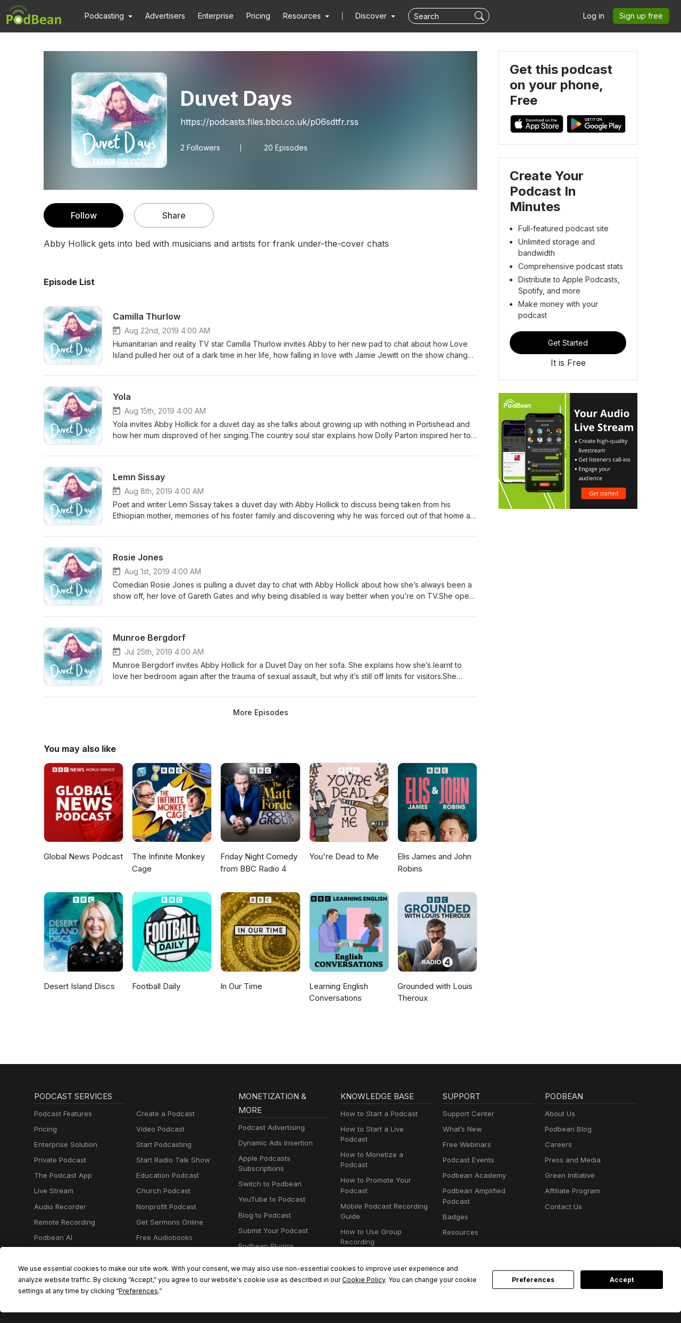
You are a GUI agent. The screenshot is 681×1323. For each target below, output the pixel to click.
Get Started (568, 316)
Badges (455, 1207)
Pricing (250, 16)
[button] (107, 16)
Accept (622, 1280)
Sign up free (643, 16)
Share (174, 215)
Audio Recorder (58, 1207)
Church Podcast (161, 1191)
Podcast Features (61, 1114)
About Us (559, 1114)
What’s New (461, 1129)
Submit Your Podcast (270, 1231)
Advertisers (161, 16)
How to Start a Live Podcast (383, 1129)
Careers (557, 1145)
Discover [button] (360, 16)
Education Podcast (165, 1175)
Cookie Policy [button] (261, 1279)
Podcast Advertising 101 (378, 1237)
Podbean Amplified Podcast (485, 1191)
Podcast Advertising (269, 1128)
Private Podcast (58, 1160)
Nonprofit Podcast (164, 1207)
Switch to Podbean (267, 1184)
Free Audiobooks (162, 1238)
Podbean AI (52, 1238)
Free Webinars (465, 1145)
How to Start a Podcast (376, 1114)
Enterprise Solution (63, 1145)
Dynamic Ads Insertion (273, 1143)
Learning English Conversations (339, 992)
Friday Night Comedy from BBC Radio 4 (257, 862)
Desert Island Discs (78, 986)
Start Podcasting (162, 1145)
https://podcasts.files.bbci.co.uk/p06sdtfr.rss (262, 121)
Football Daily (156, 986)
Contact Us (562, 1207)
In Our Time (241, 986)
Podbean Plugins (265, 1246)
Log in (597, 16)
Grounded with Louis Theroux (434, 992)
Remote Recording (63, 1222)
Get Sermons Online (168, 1222)
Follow (83, 215)
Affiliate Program (570, 1191)
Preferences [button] (37, 1290)
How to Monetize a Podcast (383, 1145)
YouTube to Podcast (269, 1199)
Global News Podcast (82, 856)
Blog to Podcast (262, 1215)
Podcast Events (467, 1160)
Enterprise (210, 16)
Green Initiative (568, 1175)
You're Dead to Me (342, 856)
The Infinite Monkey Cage (167, 862)
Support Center (466, 1114)
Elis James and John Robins (434, 862)
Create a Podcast (163, 1114)
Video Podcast (158, 1129)
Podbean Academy (472, 1175)
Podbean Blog (567, 1129)
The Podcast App (60, 1175)
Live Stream (52, 1191)
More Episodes (260, 712)
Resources (459, 1222)
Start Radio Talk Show (170, 1160)
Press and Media (571, 1160)
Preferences (533, 1280)
